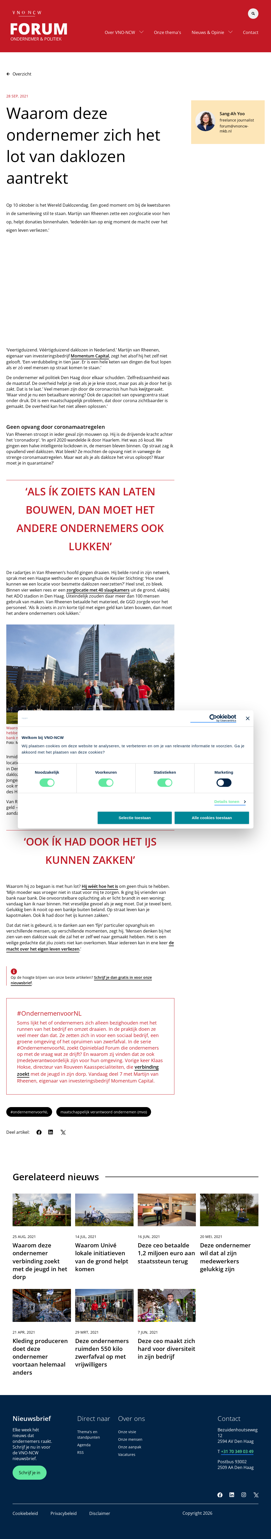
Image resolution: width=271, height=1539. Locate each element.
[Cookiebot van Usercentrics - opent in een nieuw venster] (213, 718)
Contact (250, 32)
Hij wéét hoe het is (100, 886)
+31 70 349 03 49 (237, 1451)
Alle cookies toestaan (212, 818)
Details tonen (226, 802)
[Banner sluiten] (248, 718)
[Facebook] (39, 1132)
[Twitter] (62, 1132)
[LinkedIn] (50, 1132)
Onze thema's (167, 32)
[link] (42, 1239)
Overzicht (18, 74)
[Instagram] (243, 1494)
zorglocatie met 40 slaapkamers (98, 590)
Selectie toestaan (135, 818)
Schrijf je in (29, 1473)
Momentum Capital (90, 356)
